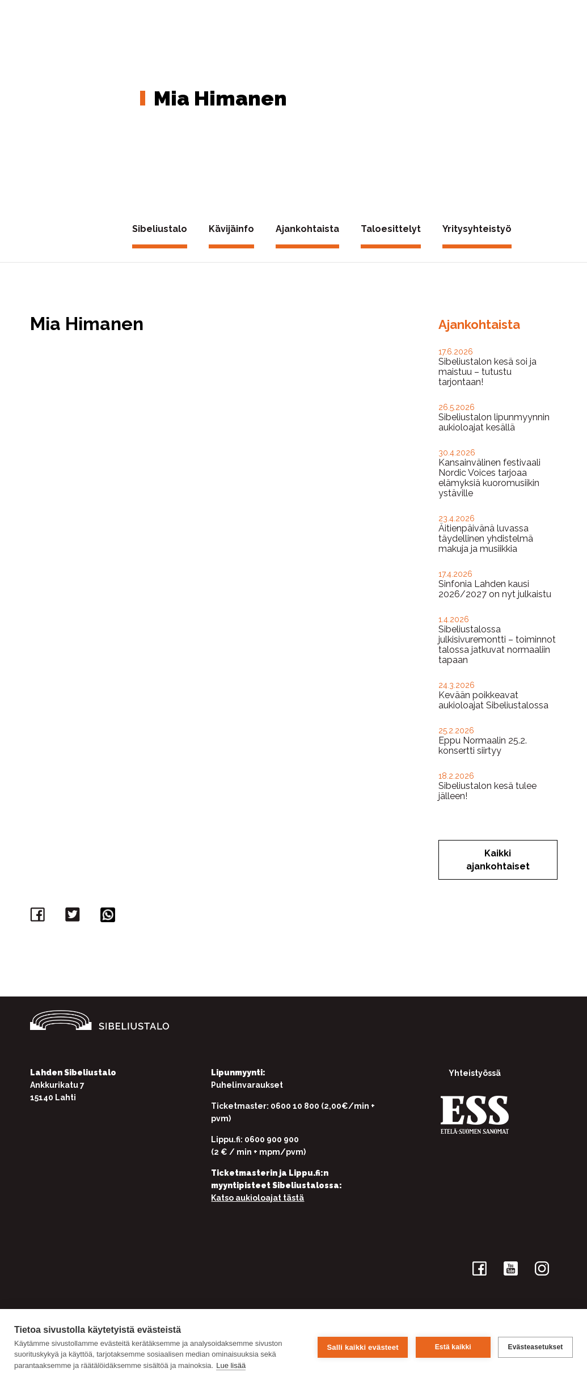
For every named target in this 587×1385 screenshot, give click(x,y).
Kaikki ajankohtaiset (498, 860)
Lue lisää (231, 1365)
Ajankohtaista (307, 228)
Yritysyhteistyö (477, 228)
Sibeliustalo (159, 228)
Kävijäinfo (231, 228)
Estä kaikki (452, 1347)
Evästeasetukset (535, 1347)
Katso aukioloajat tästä (257, 1197)
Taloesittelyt (391, 228)
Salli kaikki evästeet (362, 1346)
